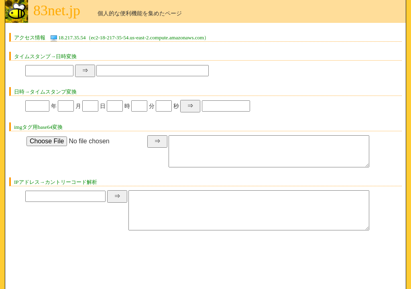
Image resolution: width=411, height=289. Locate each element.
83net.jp (56, 10)
